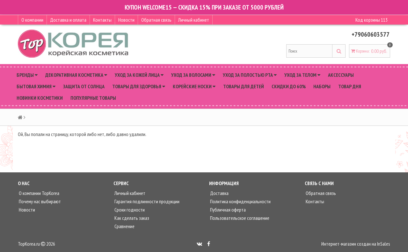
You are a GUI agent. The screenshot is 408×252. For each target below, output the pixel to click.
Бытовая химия (36, 86)
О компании (32, 20)
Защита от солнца (84, 86)
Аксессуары (341, 75)
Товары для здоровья (138, 86)
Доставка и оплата (68, 20)
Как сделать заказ (131, 218)
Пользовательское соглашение (239, 218)
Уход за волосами (193, 75)
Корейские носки (194, 86)
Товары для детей (243, 86)
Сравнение (124, 226)
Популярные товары (93, 98)
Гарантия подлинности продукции (146, 201)
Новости (126, 20)
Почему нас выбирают (39, 201)
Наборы (322, 86)
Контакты (102, 20)
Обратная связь (156, 20)
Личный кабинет (193, 20)
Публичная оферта (227, 209)
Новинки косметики (40, 98)
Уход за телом (302, 75)
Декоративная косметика (76, 75)
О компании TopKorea (38, 193)
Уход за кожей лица (139, 75)
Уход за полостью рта (250, 75)
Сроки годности (129, 209)
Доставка (219, 193)
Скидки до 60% (289, 86)
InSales (383, 244)
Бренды (27, 75)
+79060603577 (371, 34)
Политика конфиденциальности (240, 201)
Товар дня (349, 86)
